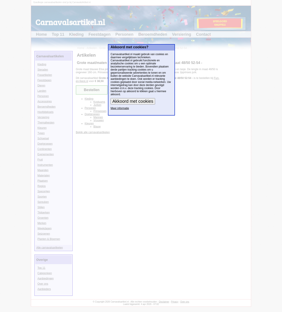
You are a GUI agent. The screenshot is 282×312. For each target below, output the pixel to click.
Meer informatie (120, 108)
